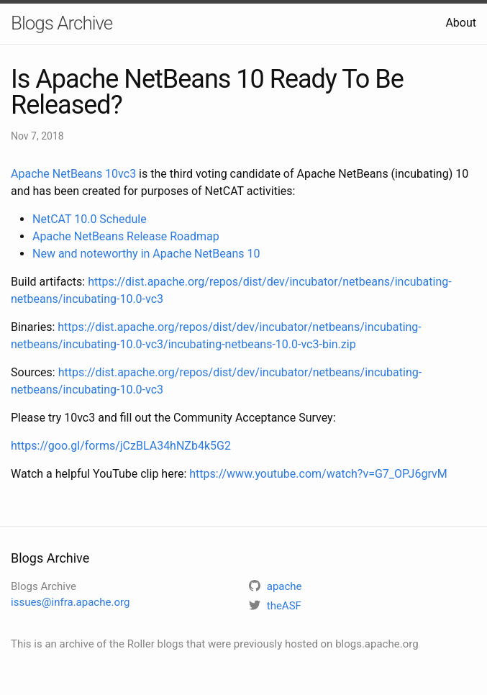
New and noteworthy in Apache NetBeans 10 (146, 253)
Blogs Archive (61, 23)
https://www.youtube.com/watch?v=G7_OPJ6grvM (318, 474)
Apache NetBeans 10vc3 (73, 174)
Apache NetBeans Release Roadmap (125, 236)
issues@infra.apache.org (70, 602)
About (460, 22)
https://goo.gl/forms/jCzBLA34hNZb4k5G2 (121, 446)
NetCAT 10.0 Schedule (89, 219)
